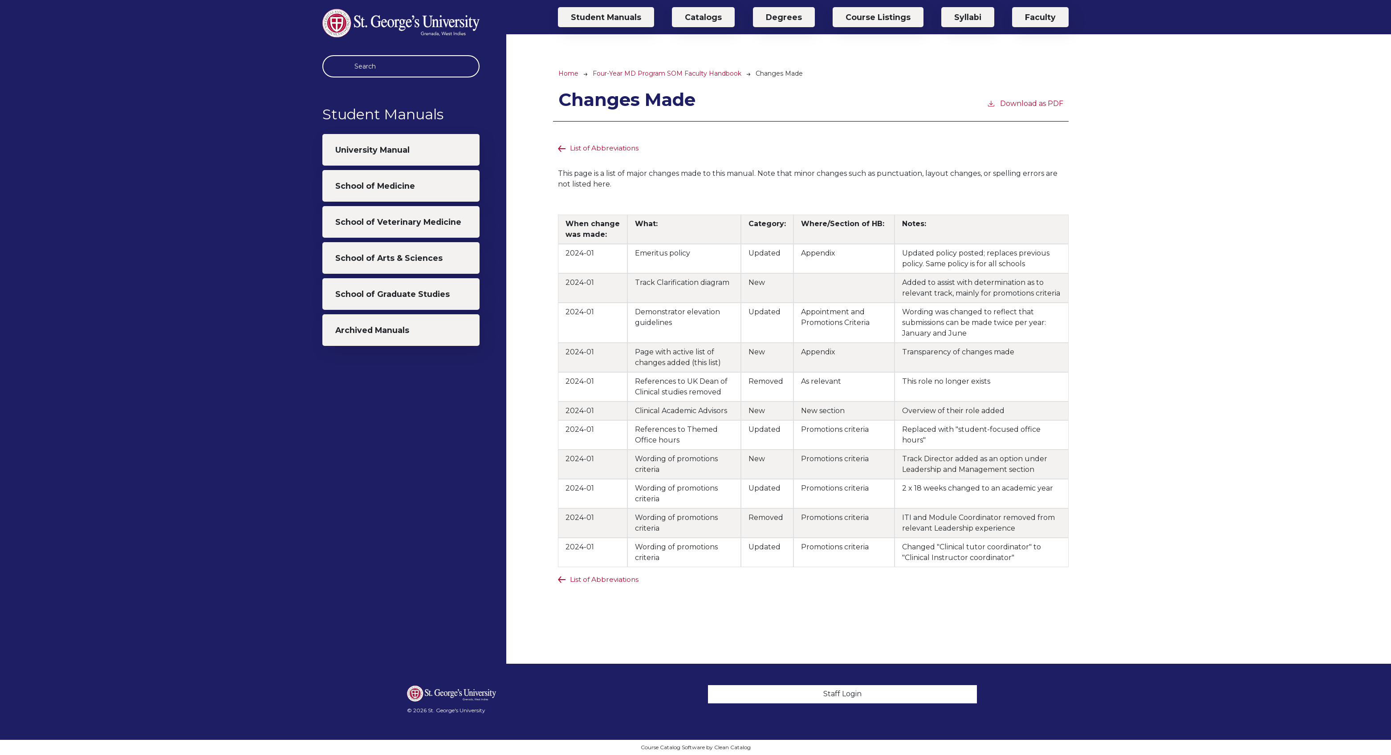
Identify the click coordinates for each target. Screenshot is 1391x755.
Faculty (1040, 17)
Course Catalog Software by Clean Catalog (696, 747)
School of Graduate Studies (392, 294)
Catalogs (703, 17)
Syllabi (967, 17)
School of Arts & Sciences (389, 258)
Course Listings (878, 17)
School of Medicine (375, 186)
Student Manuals (606, 17)
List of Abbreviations (605, 148)
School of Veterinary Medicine (398, 222)
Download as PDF (1025, 103)
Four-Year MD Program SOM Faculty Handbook (667, 73)
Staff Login (842, 694)
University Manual (372, 149)
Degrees (784, 17)
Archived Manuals (372, 330)
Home (568, 73)
